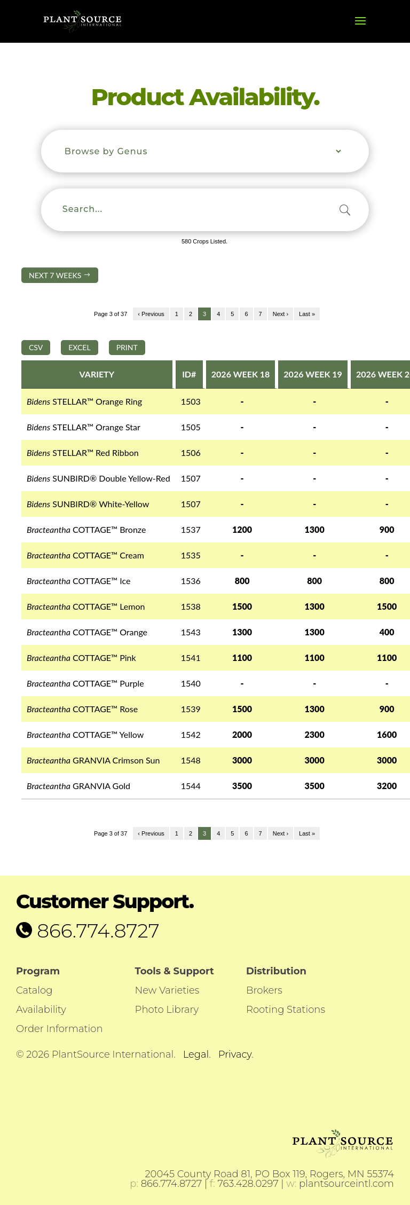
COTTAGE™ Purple (85, 683)
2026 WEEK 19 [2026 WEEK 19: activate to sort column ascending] (312, 374)
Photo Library (167, 1009)
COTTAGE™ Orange (87, 632)
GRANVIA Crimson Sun (93, 760)
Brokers (264, 990)
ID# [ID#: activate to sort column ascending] (189, 374)
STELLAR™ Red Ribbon (83, 452)
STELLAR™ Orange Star (83, 427)
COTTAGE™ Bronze (86, 529)
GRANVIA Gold (78, 786)
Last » (307, 314)
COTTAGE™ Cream (85, 555)
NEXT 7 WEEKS (60, 275)
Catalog (34, 990)
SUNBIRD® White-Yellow (88, 504)
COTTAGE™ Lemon (86, 606)
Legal (196, 1054)
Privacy (234, 1054)
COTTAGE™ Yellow (85, 734)
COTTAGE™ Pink (81, 657)
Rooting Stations (285, 1009)
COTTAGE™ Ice (78, 581)
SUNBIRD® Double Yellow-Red (98, 478)
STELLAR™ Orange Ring (84, 401)
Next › (280, 314)
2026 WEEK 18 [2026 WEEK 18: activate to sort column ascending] (240, 374)
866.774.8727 (96, 930)
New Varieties (167, 990)
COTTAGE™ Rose (82, 709)
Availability (41, 1009)
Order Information (59, 1029)
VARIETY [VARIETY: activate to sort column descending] (97, 374)
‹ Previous (151, 314)
